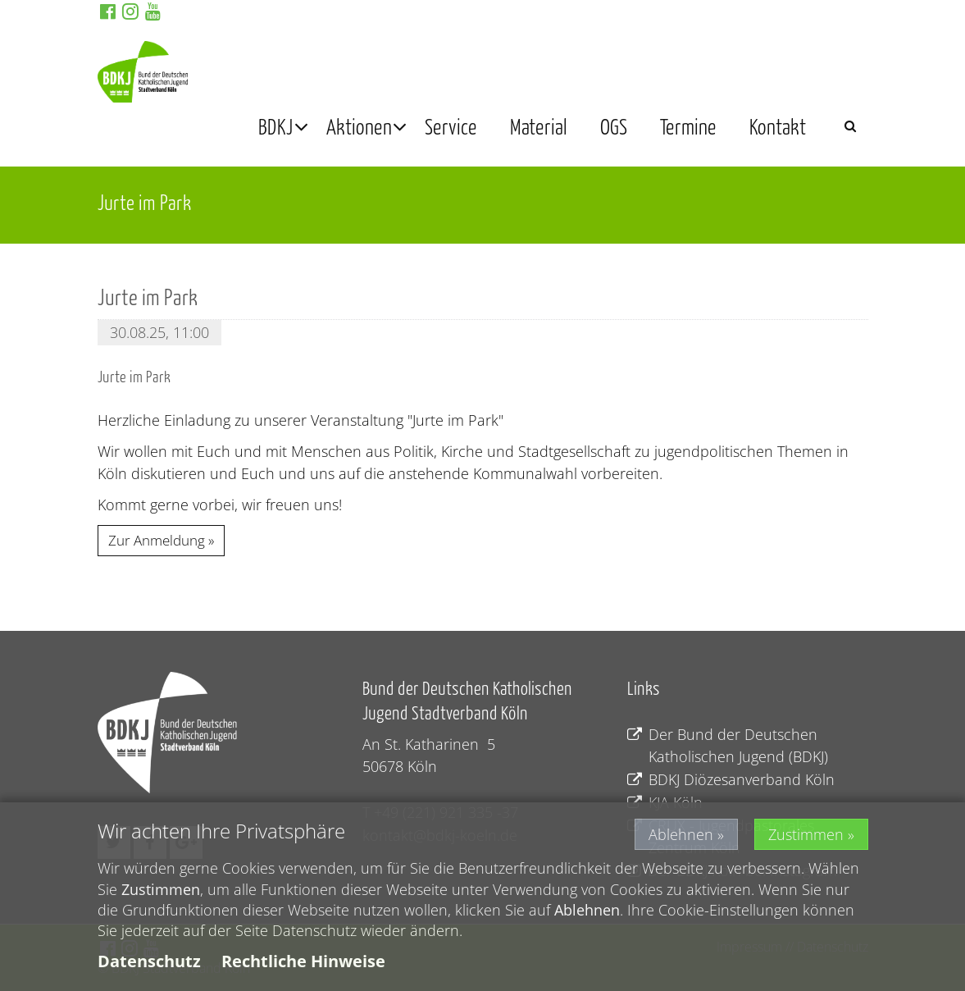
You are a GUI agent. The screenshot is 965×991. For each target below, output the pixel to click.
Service (451, 126)
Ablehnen (681, 835)
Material (538, 126)
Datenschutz (149, 961)
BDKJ (276, 126)
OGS (613, 126)
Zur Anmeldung (156, 540)
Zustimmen (806, 835)
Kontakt (777, 126)
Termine (688, 126)
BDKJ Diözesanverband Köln (731, 780)
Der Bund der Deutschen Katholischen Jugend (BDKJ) (727, 746)
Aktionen (359, 126)
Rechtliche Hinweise (303, 961)
